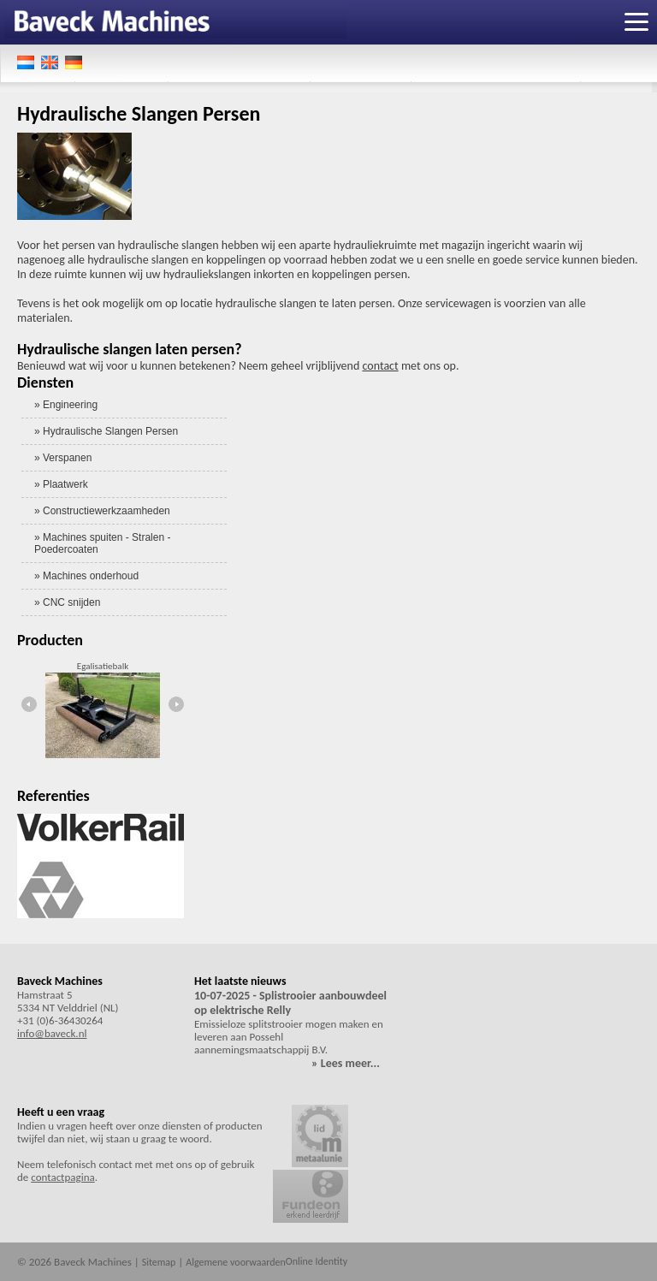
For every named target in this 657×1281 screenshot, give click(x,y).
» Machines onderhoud (86, 576)
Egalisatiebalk (102, 666)
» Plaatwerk (61, 484)
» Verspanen (63, 458)
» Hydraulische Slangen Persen (106, 431)
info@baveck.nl (51, 1033)
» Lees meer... (345, 1063)
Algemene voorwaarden (236, 1262)
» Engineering (66, 405)
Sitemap (159, 1262)
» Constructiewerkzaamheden (102, 511)
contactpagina (62, 1177)
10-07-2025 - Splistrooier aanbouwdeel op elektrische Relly (290, 1002)
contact (380, 366)
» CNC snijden (67, 602)
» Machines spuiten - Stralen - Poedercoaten (102, 543)
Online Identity (316, 1261)
